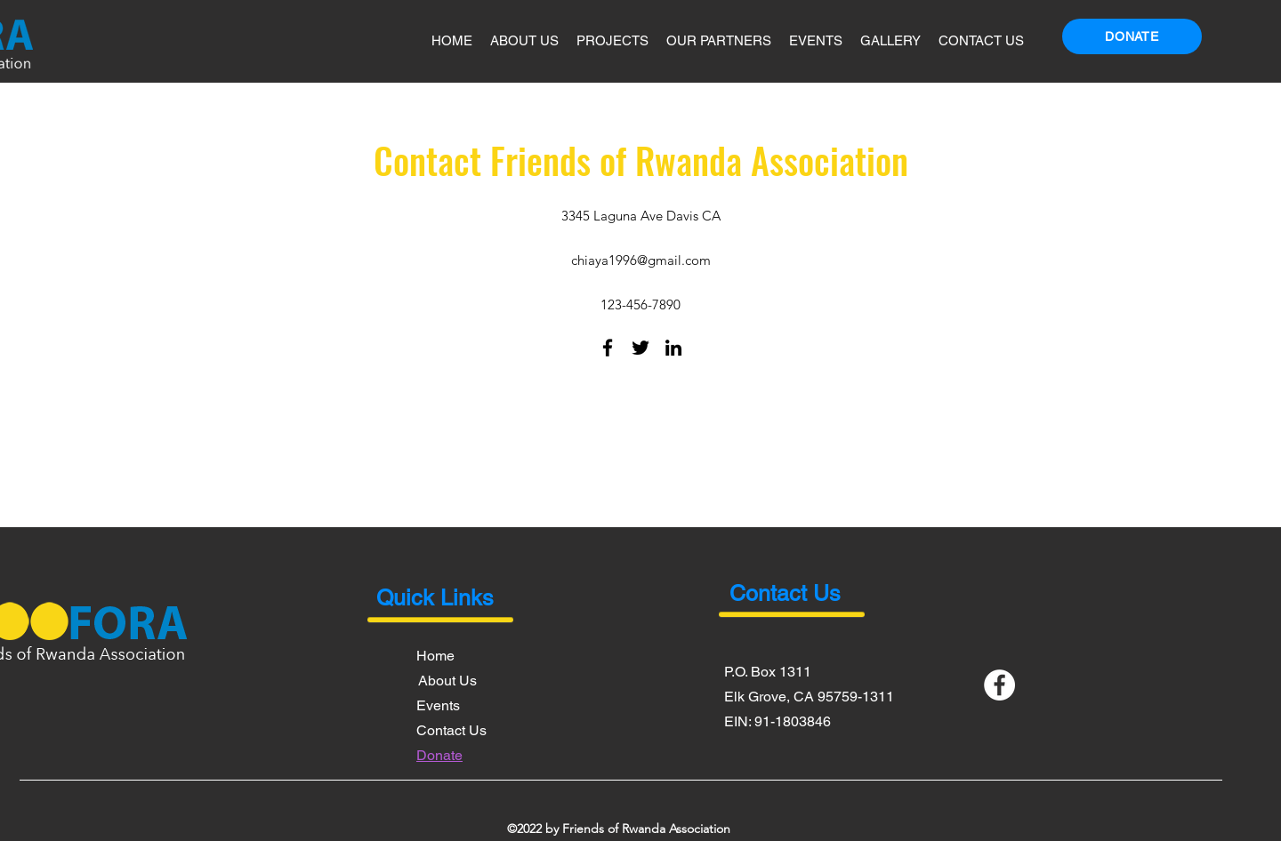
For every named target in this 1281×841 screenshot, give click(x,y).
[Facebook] (607, 347)
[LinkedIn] (673, 347)
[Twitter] (640, 347)
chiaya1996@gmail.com (641, 260)
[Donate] (1132, 36)
